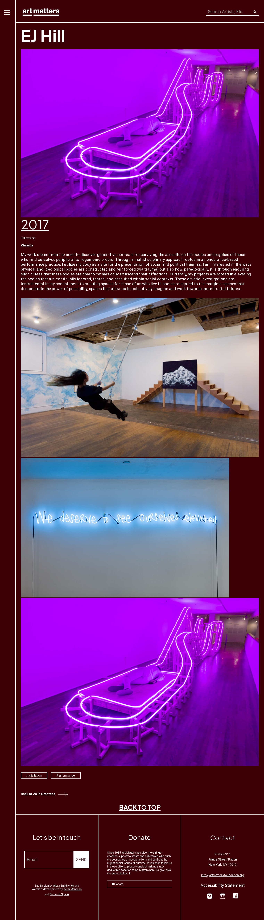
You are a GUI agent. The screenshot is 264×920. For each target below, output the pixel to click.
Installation (34, 775)
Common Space (59, 894)
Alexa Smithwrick (63, 885)
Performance (66, 775)
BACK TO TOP (140, 807)
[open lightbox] (140, 377)
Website (27, 245)
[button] (8, 460)
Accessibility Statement (223, 885)
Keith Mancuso (73, 889)
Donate (117, 884)
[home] (41, 11)
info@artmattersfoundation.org (222, 875)
